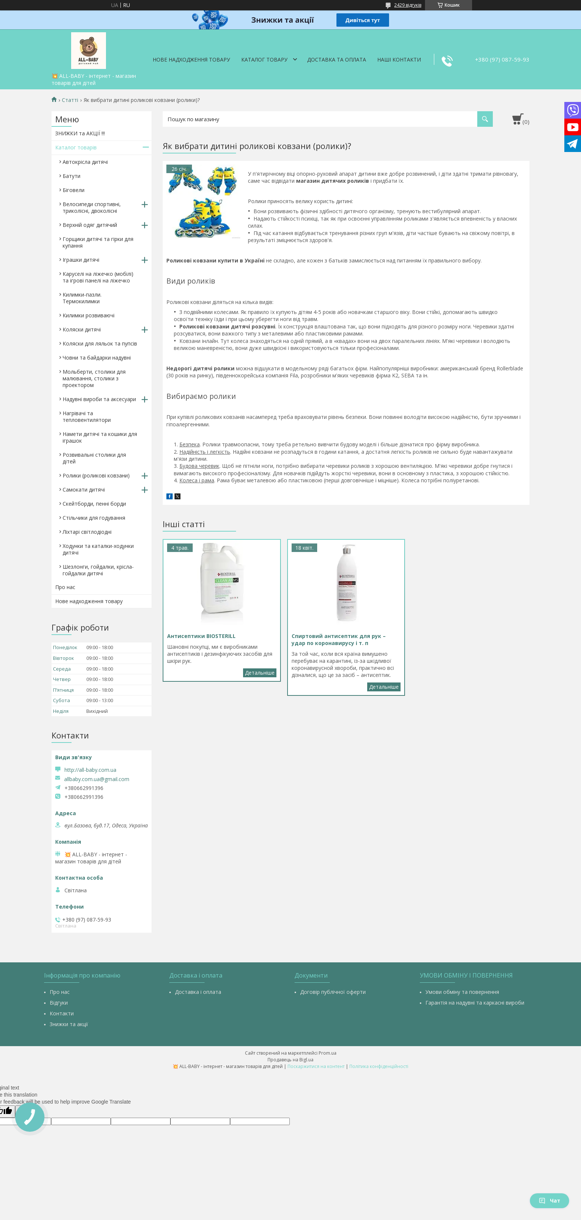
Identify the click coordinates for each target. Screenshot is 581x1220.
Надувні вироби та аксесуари (99, 399)
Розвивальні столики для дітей (94, 458)
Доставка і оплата (198, 991)
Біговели (73, 190)
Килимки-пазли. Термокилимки (82, 298)
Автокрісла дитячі (85, 161)
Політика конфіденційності (378, 1066)
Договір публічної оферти (333, 991)
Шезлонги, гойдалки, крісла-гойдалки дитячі (98, 570)
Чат (549, 1200)
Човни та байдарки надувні (97, 357)
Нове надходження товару (191, 59)
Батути (71, 175)
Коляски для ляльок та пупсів (100, 343)
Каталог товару (264, 59)
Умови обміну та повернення (462, 991)
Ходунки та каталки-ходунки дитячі (98, 549)
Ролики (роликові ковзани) (96, 475)
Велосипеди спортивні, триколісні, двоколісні (92, 207)
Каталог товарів (76, 147)
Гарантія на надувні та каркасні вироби (474, 1002)
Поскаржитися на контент (316, 1066)
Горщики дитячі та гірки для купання (98, 242)
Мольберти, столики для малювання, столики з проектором (94, 378)
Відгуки (59, 1002)
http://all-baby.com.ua (90, 769)
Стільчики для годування (94, 517)
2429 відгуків (407, 5)
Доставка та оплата (336, 59)
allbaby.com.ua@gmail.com (96, 779)
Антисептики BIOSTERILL (259, 672)
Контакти (62, 1013)
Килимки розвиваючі (88, 315)
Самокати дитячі (84, 489)
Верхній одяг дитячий (90, 224)
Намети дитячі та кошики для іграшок (100, 437)
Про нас (65, 587)
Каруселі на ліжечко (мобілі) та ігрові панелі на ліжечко (98, 277)
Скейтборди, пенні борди (94, 503)
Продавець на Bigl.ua (290, 1060)
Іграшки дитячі (81, 259)
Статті (70, 100)
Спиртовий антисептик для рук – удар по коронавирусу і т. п (384, 686)
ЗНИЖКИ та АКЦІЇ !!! (80, 133)
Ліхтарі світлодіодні (87, 531)
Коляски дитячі (82, 329)
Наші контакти (399, 59)
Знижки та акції (69, 1024)
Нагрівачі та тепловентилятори (87, 416)
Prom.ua (327, 1053)
